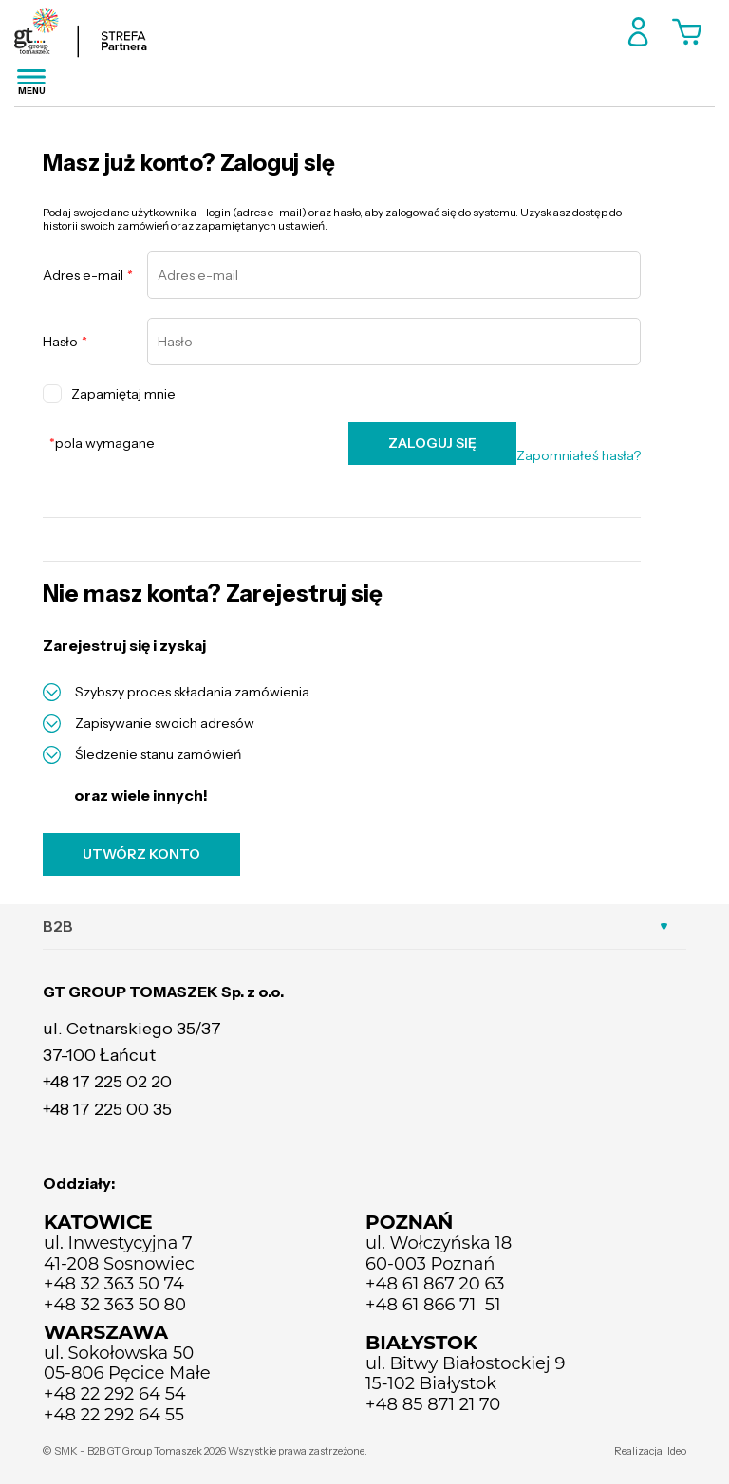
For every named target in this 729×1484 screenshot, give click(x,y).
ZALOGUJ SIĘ (432, 443)
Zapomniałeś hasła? (578, 456)
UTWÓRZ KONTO (141, 854)
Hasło (64, 342)
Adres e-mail (87, 276)
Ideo (676, 1450)
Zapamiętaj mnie (109, 393)
